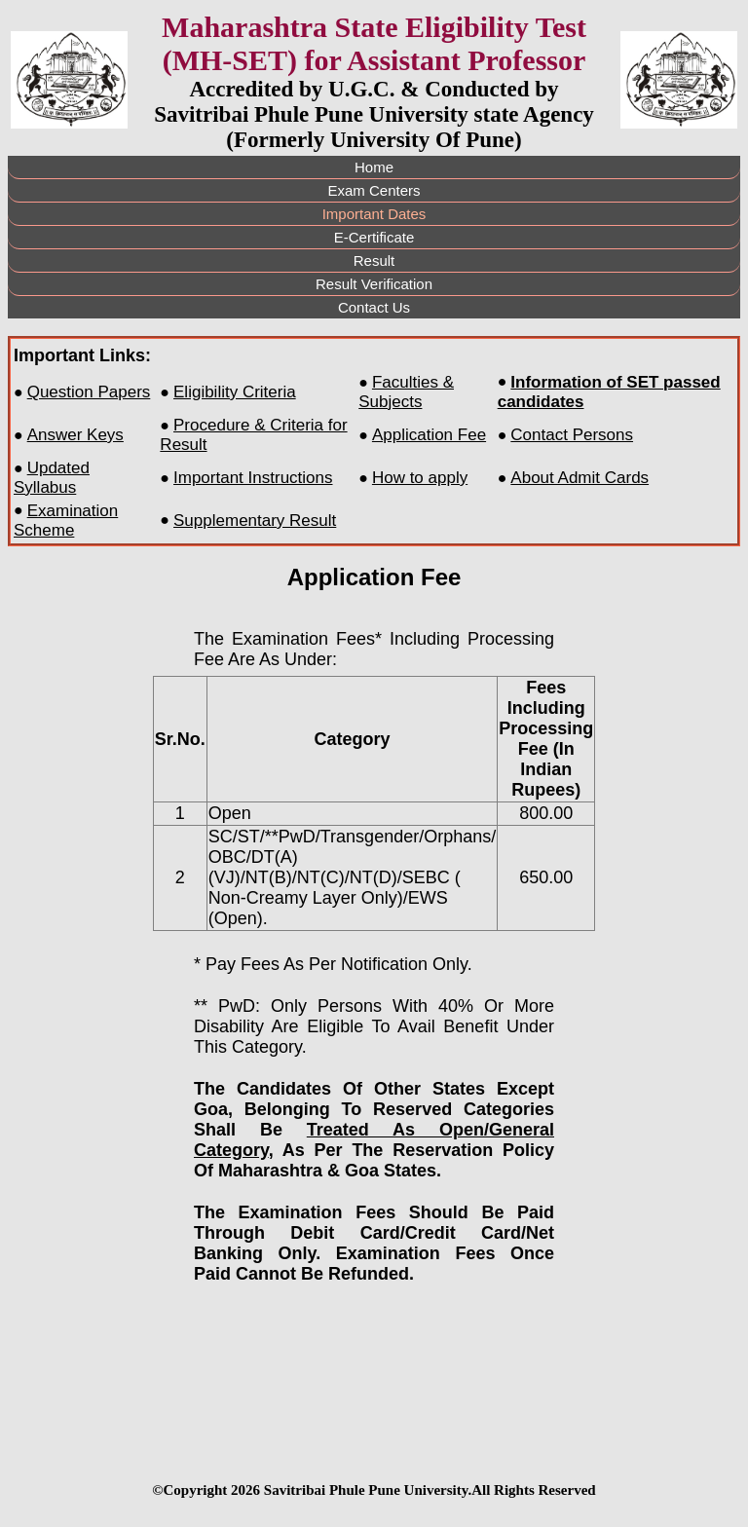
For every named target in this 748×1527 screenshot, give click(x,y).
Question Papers (89, 392)
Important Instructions (252, 477)
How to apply (420, 477)
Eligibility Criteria (234, 392)
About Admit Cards (579, 477)
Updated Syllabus (52, 478)
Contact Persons (571, 435)
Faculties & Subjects (406, 392)
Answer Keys (75, 435)
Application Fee (429, 435)
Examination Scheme (66, 521)
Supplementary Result (254, 520)
